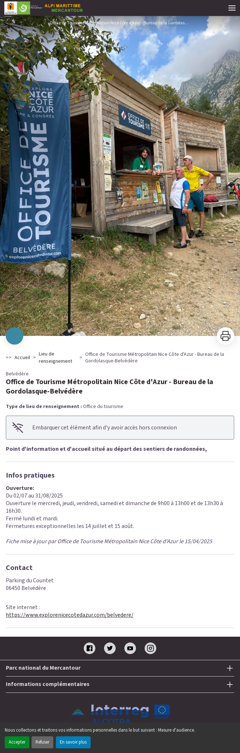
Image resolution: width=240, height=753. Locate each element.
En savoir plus (73, 742)
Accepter (17, 742)
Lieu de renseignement (55, 357)
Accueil (22, 357)
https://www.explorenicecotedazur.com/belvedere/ (69, 615)
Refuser (42, 742)
